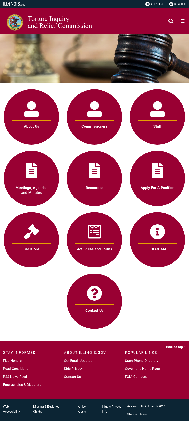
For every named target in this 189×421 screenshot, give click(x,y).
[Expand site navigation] (183, 21)
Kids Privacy (73, 369)
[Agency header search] (171, 21)
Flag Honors (12, 361)
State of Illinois (137, 414)
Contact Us (72, 377)
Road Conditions (15, 369)
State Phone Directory (141, 361)
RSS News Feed (15, 377)
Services (177, 4)
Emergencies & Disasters (22, 385)
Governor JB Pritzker (141, 406)
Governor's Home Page (142, 369)
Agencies (154, 4)
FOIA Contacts (136, 377)
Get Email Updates (78, 361)
